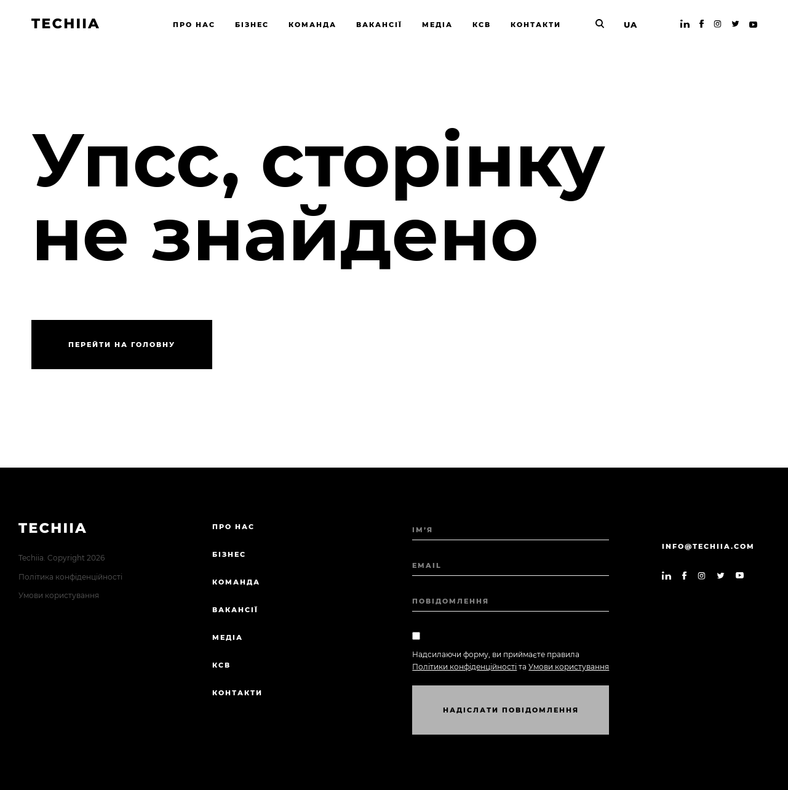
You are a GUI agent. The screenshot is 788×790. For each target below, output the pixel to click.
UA (630, 25)
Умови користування (58, 595)
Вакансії (235, 609)
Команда (236, 582)
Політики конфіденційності (464, 666)
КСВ (221, 665)
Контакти (237, 692)
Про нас (233, 526)
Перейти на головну (121, 344)
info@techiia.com (708, 546)
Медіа (227, 637)
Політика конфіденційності (70, 576)
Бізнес (229, 554)
